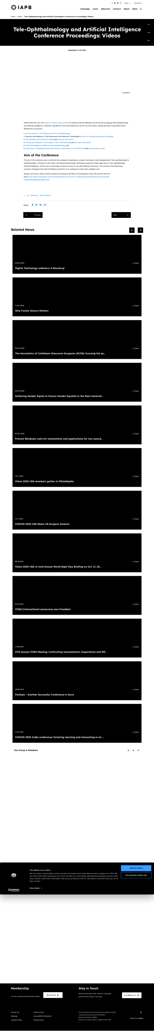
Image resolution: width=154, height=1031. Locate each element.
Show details (35, 1025)
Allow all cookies (136, 1005)
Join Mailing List (131, 996)
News (134, 9)
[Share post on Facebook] (33, 205)
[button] (127, 3)
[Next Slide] (140, 230)
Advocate (102, 9)
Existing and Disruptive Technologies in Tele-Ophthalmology (48, 143)
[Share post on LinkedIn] (42, 205)
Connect (115, 9)
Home (13, 17)
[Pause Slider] (133, 750)
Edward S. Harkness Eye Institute (56, 123)
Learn (92, 9)
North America (45, 196)
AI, (28, 196)
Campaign (81, 9)
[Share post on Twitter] (37, 205)
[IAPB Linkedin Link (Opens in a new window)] (118, 3)
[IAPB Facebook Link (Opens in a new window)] (115, 3)
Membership (137, 3)
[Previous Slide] (132, 230)
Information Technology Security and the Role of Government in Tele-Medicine (54, 149)
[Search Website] (141, 9)
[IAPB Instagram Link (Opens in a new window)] (120, 3)
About (125, 9)
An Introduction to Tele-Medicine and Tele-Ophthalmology (47, 134)
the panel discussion (65, 140)
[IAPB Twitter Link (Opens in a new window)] (112, 3)
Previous (33, 215)
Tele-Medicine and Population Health (39, 140)
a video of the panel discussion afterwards (96, 137)
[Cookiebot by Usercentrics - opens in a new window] (13, 1026)
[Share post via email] (46, 205)
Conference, (34, 196)
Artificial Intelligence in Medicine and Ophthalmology (45, 146)
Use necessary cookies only (136, 1011)
